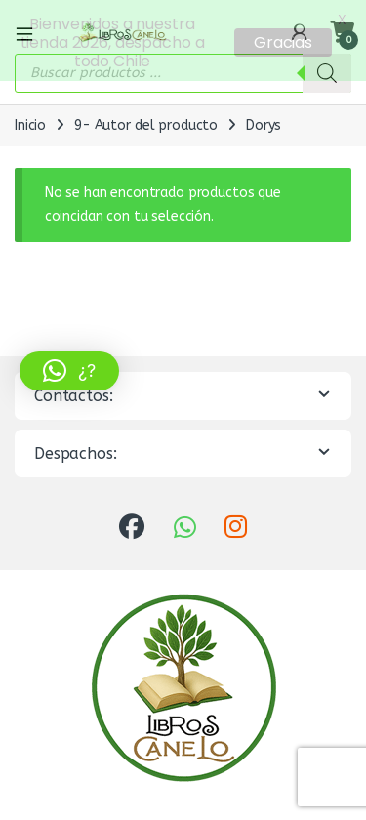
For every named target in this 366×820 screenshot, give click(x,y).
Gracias (283, 42)
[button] (69, 370)
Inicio (30, 121)
